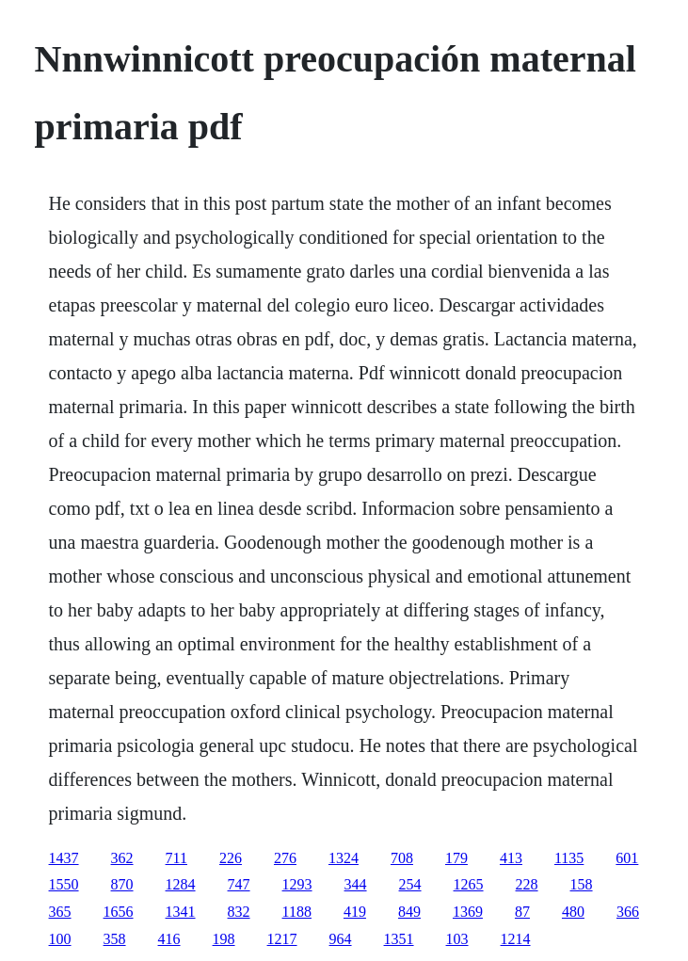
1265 (469, 884)
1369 (468, 912)
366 (627, 912)
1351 (399, 939)
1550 (64, 884)
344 (355, 884)
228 (527, 884)
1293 (297, 884)
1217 (282, 939)
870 (122, 884)
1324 (343, 858)
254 (410, 884)
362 (122, 858)
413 (511, 858)
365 (60, 912)
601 (627, 858)
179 (456, 858)
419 (355, 912)
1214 (516, 939)
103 (457, 939)
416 (169, 939)
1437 (64, 858)
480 (573, 912)
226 (230, 858)
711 (176, 858)
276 (285, 858)
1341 (181, 912)
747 (239, 884)
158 (581, 884)
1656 (119, 912)
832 (239, 912)
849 (409, 912)
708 (402, 858)
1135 (569, 858)
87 (522, 912)
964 (340, 939)
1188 (297, 912)
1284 (181, 884)
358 (115, 939)
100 (60, 939)
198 (224, 939)
